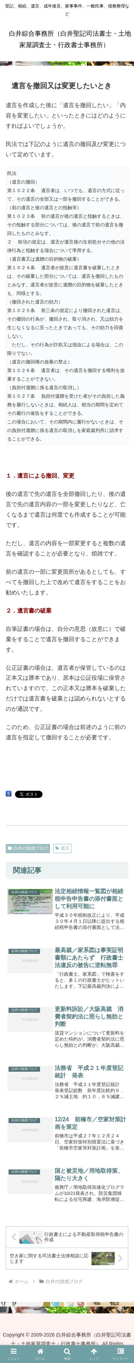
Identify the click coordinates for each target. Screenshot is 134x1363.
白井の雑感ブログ (28, 848)
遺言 (62, 848)
